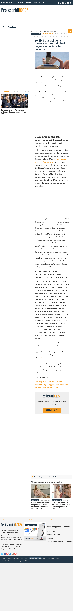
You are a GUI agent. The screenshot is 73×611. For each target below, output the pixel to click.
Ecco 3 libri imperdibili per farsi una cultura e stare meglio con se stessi (61, 506)
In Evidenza (35, 500)
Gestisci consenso (35, 558)
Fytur (28, 561)
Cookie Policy (56, 558)
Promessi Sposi (46, 358)
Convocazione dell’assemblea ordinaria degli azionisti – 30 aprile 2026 (14, 112)
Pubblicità (28, 2)
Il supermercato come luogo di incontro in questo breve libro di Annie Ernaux (40, 506)
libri (40, 467)
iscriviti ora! (52, 410)
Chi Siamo (4, 2)
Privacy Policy (47, 558)
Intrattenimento (36, 34)
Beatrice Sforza (48, 34)
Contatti (11, 2)
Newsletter (36, 2)
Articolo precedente (42, 477)
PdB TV (44, 2)
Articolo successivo (61, 477)
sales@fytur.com (53, 534)
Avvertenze (19, 2)
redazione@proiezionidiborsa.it (59, 527)
